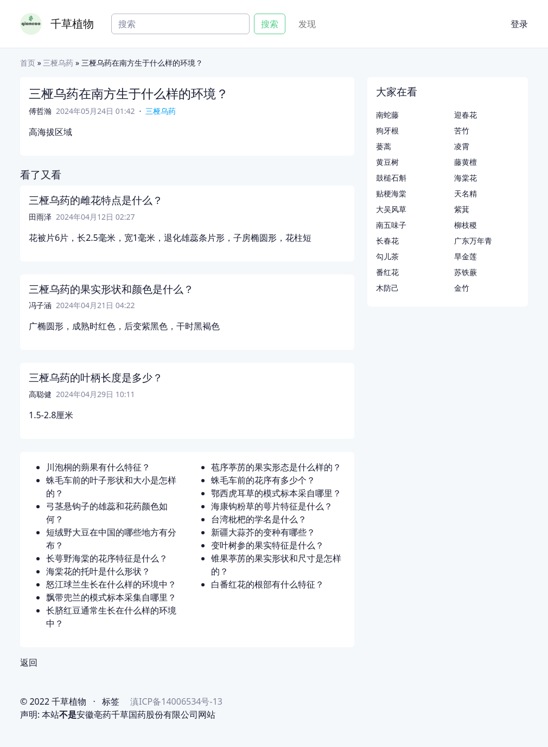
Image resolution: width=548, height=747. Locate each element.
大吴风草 (391, 209)
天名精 (465, 193)
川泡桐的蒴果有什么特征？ (98, 467)
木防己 (387, 288)
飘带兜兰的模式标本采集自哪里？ (111, 597)
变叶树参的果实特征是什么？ (267, 545)
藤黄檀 (465, 162)
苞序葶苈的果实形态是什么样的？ (276, 467)
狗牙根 (387, 130)
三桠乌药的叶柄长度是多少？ (96, 378)
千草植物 (72, 23)
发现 (307, 24)
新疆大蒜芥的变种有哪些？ (263, 532)
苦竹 (461, 130)
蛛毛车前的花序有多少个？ (263, 480)
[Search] (180, 24)
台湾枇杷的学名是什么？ (259, 519)
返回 (28, 662)
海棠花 (465, 178)
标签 (110, 701)
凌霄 (461, 146)
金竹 (461, 288)
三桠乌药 (58, 63)
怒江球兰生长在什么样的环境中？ (111, 584)
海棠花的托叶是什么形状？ (98, 571)
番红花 (387, 272)
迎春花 (465, 115)
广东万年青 (473, 240)
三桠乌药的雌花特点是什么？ (96, 200)
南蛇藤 (387, 115)
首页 (27, 63)
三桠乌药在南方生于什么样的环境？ (128, 93)
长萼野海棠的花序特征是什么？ (107, 558)
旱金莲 (465, 256)
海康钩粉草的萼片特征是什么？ (272, 506)
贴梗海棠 (391, 193)
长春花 (387, 240)
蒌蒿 (383, 146)
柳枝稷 (465, 225)
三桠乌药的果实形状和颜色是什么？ (111, 289)
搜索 (269, 24)
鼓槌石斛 (391, 178)
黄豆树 (387, 162)
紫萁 (461, 209)
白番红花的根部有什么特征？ (267, 584)
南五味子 (391, 225)
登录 (519, 24)
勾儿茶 (387, 256)
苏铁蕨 (465, 272)
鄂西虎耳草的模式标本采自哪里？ (276, 493)
